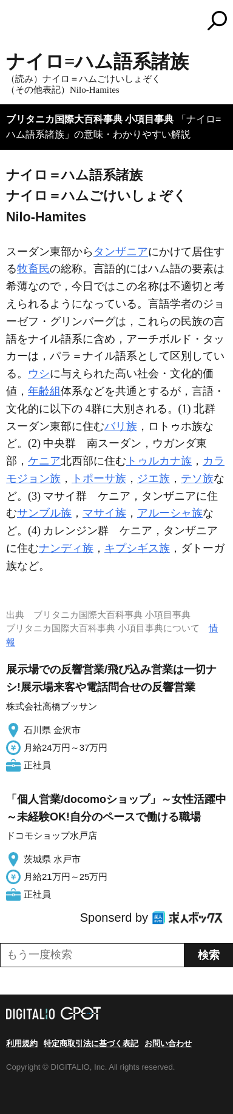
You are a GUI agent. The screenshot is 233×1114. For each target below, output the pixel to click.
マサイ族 (104, 513)
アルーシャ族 (170, 513)
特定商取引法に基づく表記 (91, 1043)
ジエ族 (153, 478)
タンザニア (120, 252)
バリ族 (120, 426)
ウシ (39, 373)
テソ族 (197, 478)
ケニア (44, 461)
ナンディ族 (66, 548)
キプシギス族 (137, 548)
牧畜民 (33, 269)
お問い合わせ (168, 1043)
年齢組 (44, 391)
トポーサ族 (99, 478)
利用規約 (22, 1043)
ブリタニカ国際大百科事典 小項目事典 (90, 119)
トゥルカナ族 (159, 461)
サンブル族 (44, 513)
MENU (15, 22)
